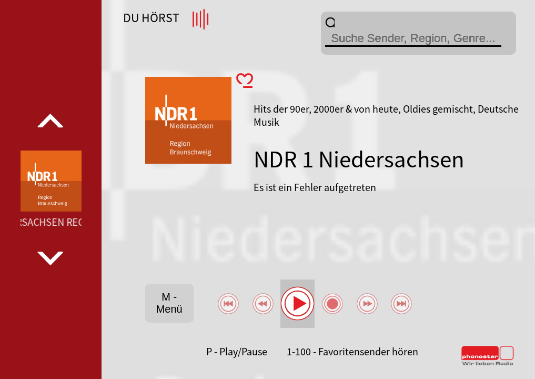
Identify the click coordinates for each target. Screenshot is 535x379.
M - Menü (169, 303)
